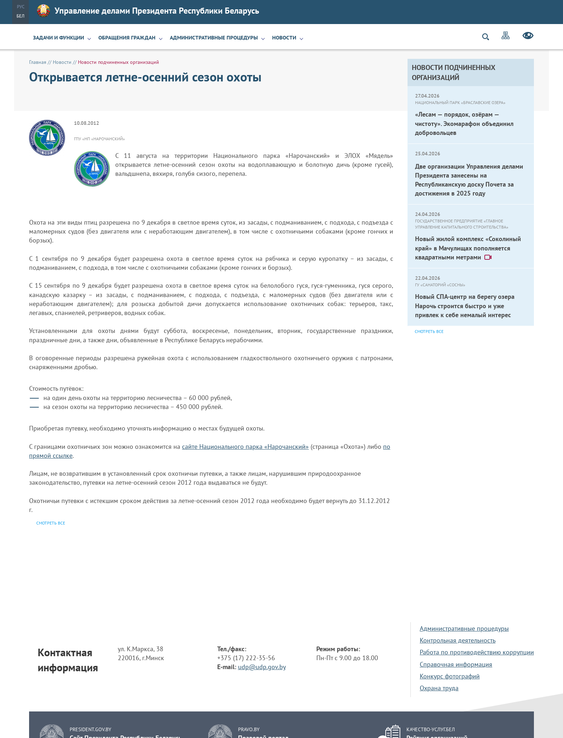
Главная (37, 62)
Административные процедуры (214, 37)
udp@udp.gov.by (262, 667)
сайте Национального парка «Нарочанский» (245, 446)
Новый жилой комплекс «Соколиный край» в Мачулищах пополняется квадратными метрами (468, 248)
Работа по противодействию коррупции (477, 652)
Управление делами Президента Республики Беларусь (148, 10)
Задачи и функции (58, 37)
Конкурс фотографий (450, 676)
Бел (20, 16)
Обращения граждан (126, 37)
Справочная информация (456, 664)
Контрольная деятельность (457, 640)
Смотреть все (429, 331)
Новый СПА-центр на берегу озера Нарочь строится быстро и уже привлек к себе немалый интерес (465, 305)
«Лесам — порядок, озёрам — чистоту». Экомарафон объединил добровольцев (464, 123)
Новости (284, 37)
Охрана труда (439, 688)
